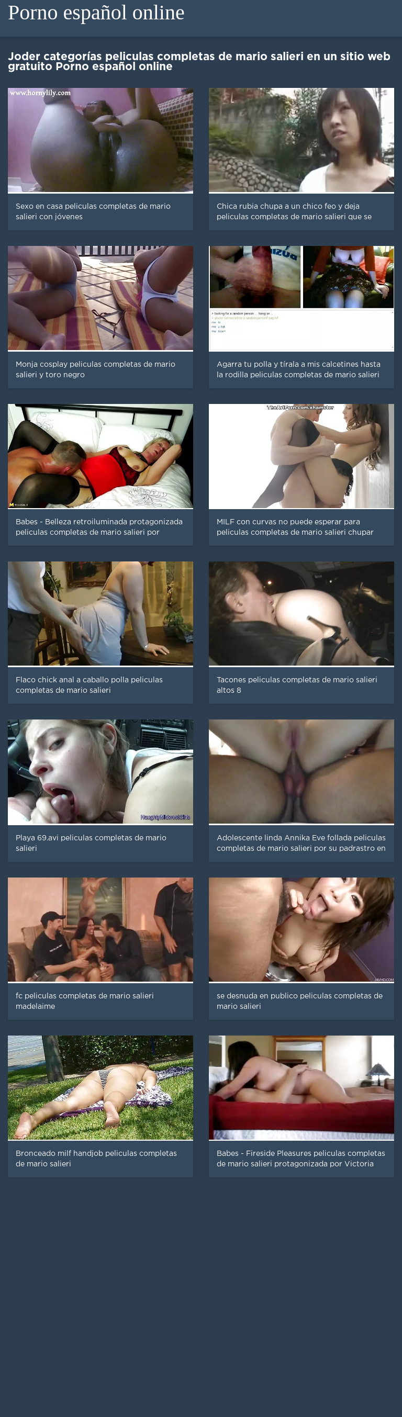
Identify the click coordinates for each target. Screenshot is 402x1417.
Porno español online (96, 12)
